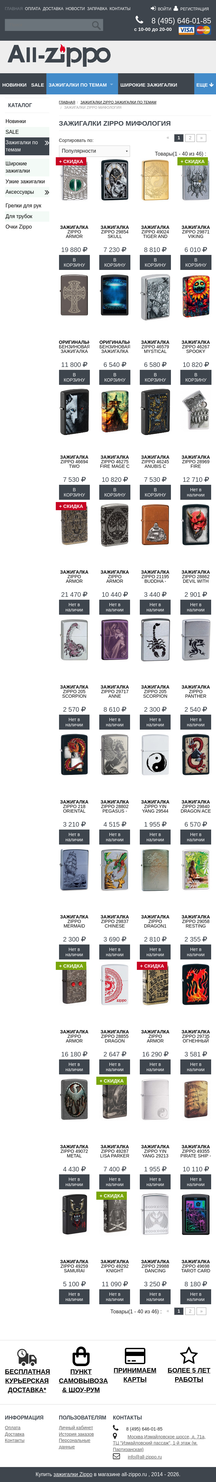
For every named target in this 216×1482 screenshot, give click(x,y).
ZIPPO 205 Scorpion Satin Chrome (155, 696)
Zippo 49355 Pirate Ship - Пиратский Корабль (195, 1155)
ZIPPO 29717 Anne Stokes (115, 693)
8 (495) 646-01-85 (181, 21)
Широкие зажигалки (148, 85)
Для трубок (19, 216)
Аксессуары (20, 192)
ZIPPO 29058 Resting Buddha (196, 923)
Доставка (53, 9)
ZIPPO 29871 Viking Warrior (196, 234)
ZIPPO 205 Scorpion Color (74, 693)
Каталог (20, 105)
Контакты (120, 9)
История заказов (76, 1434)
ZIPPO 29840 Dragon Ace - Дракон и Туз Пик (196, 811)
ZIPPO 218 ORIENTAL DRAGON (74, 808)
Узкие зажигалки (25, 181)
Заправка (97, 9)
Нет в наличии (195, 492)
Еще (205, 85)
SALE (37, 85)
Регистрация (191, 9)
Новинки (14, 85)
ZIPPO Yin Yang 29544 (155, 806)
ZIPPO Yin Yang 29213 (155, 1151)
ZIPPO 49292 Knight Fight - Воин (115, 1268)
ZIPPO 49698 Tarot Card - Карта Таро (196, 1268)
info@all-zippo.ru (145, 1457)
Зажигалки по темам (78, 85)
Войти (161, 9)
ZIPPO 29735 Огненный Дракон (196, 1038)
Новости (75, 9)
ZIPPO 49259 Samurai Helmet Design (74, 1270)
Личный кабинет (76, 1427)
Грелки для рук (23, 205)
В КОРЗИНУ (74, 262)
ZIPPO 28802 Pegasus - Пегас (115, 808)
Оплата (33, 9)
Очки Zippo (19, 227)
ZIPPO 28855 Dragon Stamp (115, 1038)
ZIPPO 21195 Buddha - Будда (155, 578)
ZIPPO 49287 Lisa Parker (114, 1151)
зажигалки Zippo (73, 1474)
